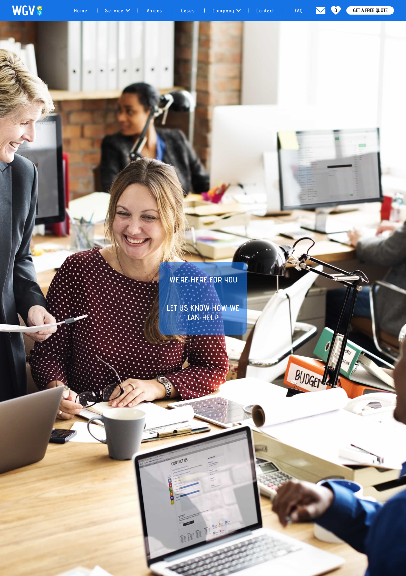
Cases (188, 11)
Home (81, 11)
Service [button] (117, 11)
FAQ (299, 11)
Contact (265, 11)
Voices (155, 11)
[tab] (81, 10)
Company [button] (227, 11)
